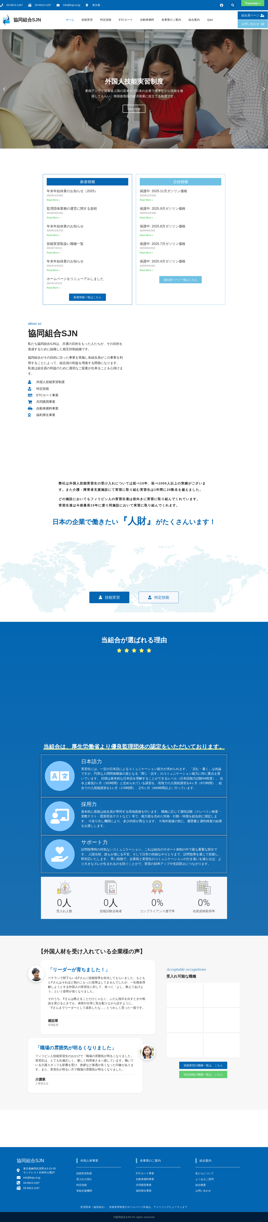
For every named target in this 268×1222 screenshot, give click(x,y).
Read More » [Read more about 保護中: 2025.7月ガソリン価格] (146, 252)
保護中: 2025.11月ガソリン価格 (163, 191)
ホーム (70, 19)
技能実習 (87, 19)
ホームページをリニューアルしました (75, 279)
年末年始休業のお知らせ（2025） (72, 191)
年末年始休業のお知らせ (65, 226)
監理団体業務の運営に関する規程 (72, 208)
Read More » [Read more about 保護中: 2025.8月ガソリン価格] (146, 235)
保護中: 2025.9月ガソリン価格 (162, 208)
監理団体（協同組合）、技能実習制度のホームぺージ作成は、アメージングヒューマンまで (134, 1207)
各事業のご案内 (171, 19)
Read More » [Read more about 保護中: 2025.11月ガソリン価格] (146, 200)
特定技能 (105, 19)
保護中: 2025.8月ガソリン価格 (162, 226)
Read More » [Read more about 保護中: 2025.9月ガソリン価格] (146, 217)
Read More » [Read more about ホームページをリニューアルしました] (53, 287)
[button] (233, 5)
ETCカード (126, 19)
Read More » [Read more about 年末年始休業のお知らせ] (53, 235)
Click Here (133, 108)
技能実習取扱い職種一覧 (65, 244)
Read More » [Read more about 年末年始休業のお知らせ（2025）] (53, 200)
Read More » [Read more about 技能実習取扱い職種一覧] (53, 252)
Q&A (210, 19)
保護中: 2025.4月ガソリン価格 (162, 261)
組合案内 (194, 19)
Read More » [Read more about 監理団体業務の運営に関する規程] (53, 217)
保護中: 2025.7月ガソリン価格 (162, 244)
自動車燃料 (147, 19)
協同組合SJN (27, 19)
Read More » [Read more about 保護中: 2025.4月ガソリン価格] (146, 270)
